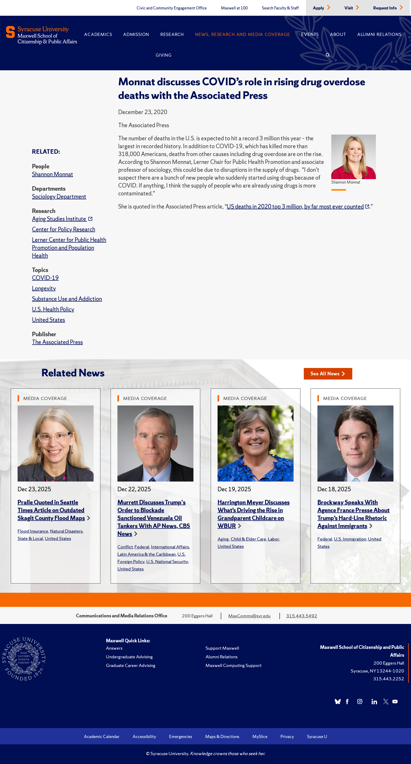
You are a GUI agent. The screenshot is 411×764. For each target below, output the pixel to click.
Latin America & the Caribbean (146, 554)
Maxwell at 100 (234, 8)
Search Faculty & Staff (280, 8)
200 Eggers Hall (389, 663)
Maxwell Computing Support (234, 665)
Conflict (125, 547)
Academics (98, 34)
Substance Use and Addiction (67, 299)
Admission (136, 34)
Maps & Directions (222, 736)
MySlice (259, 736)
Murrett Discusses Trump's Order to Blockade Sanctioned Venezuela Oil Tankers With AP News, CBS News (153, 518)
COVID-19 (45, 278)
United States (48, 320)
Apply (319, 8)
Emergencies (180, 736)
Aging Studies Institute (59, 219)
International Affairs (170, 547)
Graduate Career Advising (130, 665)
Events (310, 34)
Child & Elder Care (248, 539)
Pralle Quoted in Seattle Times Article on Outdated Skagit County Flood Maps (51, 510)
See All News (328, 374)
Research (172, 34)
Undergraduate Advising (129, 657)
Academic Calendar (102, 736)
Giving (164, 55)
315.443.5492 (301, 616)
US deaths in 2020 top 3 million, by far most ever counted (295, 206)
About (338, 34)
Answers (114, 648)
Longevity (44, 288)
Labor (273, 539)
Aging (223, 539)
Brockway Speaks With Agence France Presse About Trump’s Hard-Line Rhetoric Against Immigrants (353, 514)
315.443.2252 (388, 679)
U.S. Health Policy (53, 309)
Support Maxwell (222, 648)
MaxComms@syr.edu (249, 616)
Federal (141, 547)
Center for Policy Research (63, 229)
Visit (349, 8)
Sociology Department (59, 196)
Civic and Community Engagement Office (172, 8)
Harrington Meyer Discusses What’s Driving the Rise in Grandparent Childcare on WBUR (254, 514)
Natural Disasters (66, 531)
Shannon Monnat (52, 174)
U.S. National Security (167, 561)
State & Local (30, 538)
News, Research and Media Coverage (242, 34)
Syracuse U (317, 736)
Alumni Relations (379, 34)
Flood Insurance (33, 531)
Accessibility (144, 736)
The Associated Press (57, 342)
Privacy (287, 736)
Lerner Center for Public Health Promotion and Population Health (69, 247)
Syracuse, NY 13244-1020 (377, 671)
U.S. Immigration (350, 539)
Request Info (385, 8)
